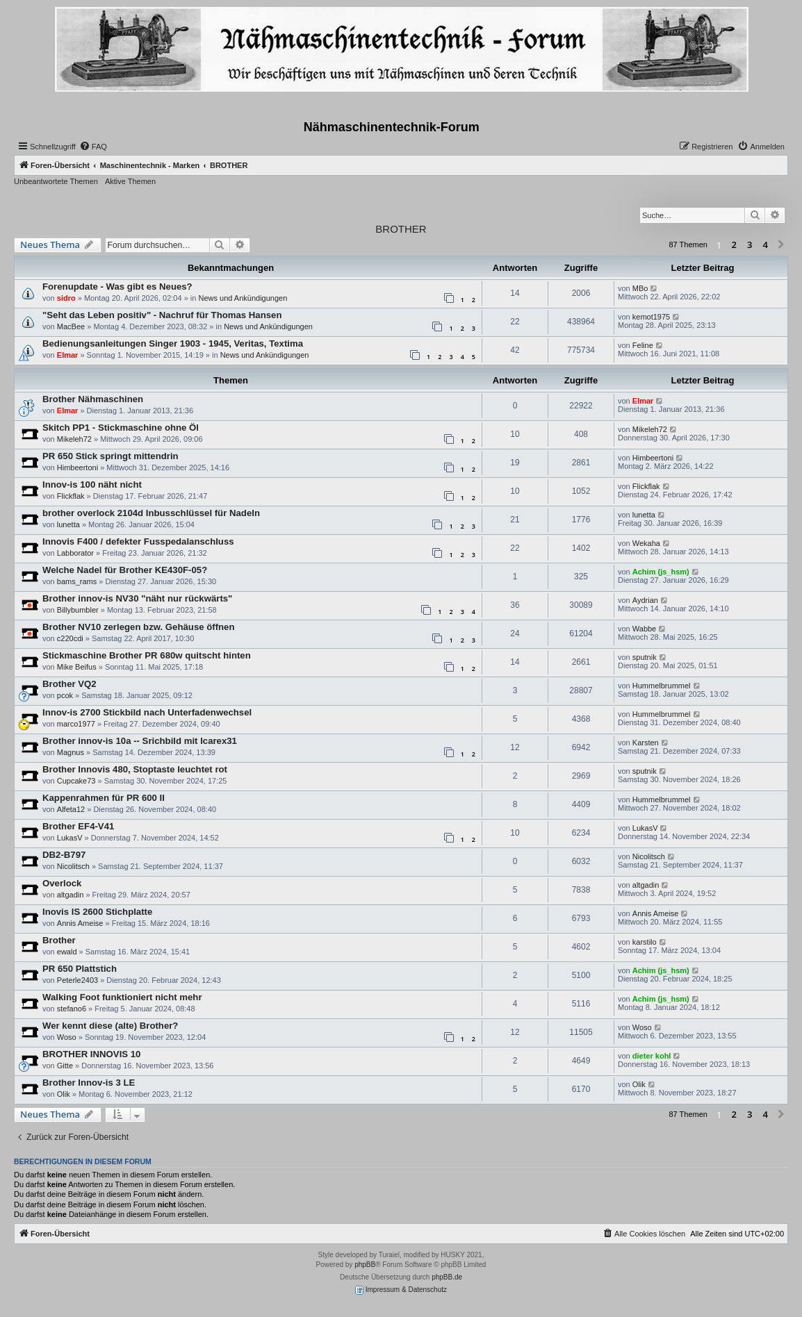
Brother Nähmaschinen (92, 399)
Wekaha (646, 543)
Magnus (70, 752)
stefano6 (71, 1008)
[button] (781, 245)
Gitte (65, 1065)
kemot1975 (651, 317)
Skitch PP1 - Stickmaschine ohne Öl (120, 427)
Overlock (61, 883)
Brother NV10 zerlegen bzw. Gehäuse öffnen (138, 627)
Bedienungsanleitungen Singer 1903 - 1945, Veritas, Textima (172, 343)
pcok (65, 695)
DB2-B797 (63, 855)
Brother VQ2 (69, 684)
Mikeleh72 (74, 439)
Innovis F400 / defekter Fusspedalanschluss (138, 541)
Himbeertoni (77, 467)
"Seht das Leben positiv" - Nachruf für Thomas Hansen (161, 315)
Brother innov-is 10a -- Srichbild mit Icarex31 (139, 741)
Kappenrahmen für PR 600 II (103, 798)
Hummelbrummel (661, 685)
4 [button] (765, 244)
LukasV (70, 838)
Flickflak (71, 496)
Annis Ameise (80, 923)
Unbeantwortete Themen (56, 181)
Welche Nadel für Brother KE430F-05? (124, 570)
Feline (642, 345)
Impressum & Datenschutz (401, 1290)
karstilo (644, 942)
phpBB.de (447, 1277)
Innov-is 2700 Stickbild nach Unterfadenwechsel (147, 712)
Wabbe (644, 628)
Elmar (68, 355)
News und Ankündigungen (242, 298)
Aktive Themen (130, 181)
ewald (67, 951)
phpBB (364, 1264)
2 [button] (734, 244)
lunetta (68, 524)
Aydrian (645, 600)
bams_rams (77, 581)
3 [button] (749, 244)
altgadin (70, 895)
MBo (640, 288)
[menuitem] (93, 146)
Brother (59, 940)
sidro (66, 298)
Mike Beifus (77, 667)
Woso (66, 1037)
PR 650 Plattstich (79, 968)
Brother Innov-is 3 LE (88, 1082)
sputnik (644, 657)
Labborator (75, 553)
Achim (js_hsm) (660, 572)
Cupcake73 (76, 781)
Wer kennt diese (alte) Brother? (110, 1025)
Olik (63, 1094)
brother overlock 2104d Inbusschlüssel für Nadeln (151, 513)
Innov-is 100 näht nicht (92, 484)
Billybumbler (78, 610)
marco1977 (76, 724)
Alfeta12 (71, 809)
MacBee (71, 326)
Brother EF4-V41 (78, 826)
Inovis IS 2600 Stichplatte (97, 911)
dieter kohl (651, 1056)
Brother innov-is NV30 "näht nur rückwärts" (137, 598)
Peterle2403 (77, 980)
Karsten (645, 742)
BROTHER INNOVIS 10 (91, 1054)
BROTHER (400, 229)
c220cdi (70, 638)
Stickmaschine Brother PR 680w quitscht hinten (146, 655)
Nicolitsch (73, 866)
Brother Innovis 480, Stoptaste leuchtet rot (134, 769)
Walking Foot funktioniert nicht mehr (122, 997)
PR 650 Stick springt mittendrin (110, 456)
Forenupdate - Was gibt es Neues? (117, 286)
